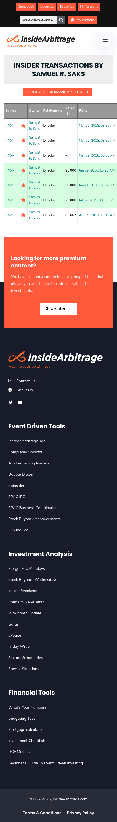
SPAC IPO (17, 496)
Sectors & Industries (25, 657)
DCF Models (19, 751)
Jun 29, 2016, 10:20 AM (97, 170)
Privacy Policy (80, 813)
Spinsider (16, 485)
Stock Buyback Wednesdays (32, 579)
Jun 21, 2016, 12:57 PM (96, 185)
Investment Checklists (27, 740)
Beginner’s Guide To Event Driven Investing (45, 763)
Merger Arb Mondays (26, 568)
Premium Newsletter (26, 602)
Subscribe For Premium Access (57, 92)
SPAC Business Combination (33, 507)
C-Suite (14, 635)
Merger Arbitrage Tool (27, 441)
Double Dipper (21, 474)
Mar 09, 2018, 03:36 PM (97, 125)
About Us (24, 390)
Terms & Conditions (42, 813)
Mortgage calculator (25, 729)
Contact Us (25, 381)
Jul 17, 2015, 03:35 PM (96, 200)
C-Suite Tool (19, 530)
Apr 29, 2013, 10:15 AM (97, 215)
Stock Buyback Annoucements (34, 519)
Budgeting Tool (21, 718)
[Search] (61, 20)
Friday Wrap (19, 646)
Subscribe (58, 308)
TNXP (10, 125)
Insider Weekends (23, 590)
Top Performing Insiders (28, 463)
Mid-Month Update (24, 613)
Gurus (13, 624)
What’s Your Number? (27, 707)
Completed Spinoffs (25, 452)
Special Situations (23, 669)
